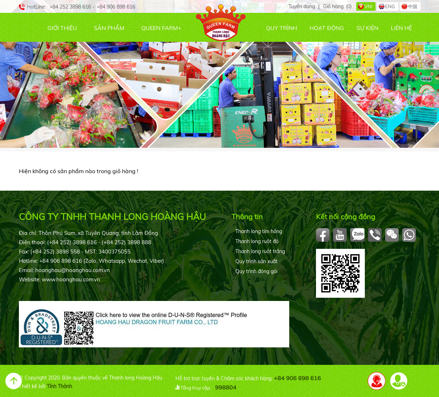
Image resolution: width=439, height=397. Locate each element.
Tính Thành (59, 386)
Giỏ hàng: (337, 6)
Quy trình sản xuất (256, 261)
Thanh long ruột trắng (260, 251)
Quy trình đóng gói (256, 271)
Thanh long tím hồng (258, 231)
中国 (412, 6)
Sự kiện (367, 27)
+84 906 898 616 (297, 378)
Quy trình (281, 27)
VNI (368, 6)
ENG (390, 6)
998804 (225, 387)
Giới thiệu (62, 27)
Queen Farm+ (161, 27)
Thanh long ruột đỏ (257, 241)
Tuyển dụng (302, 6)
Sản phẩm (109, 27)
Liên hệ (401, 27)
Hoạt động (327, 27)
